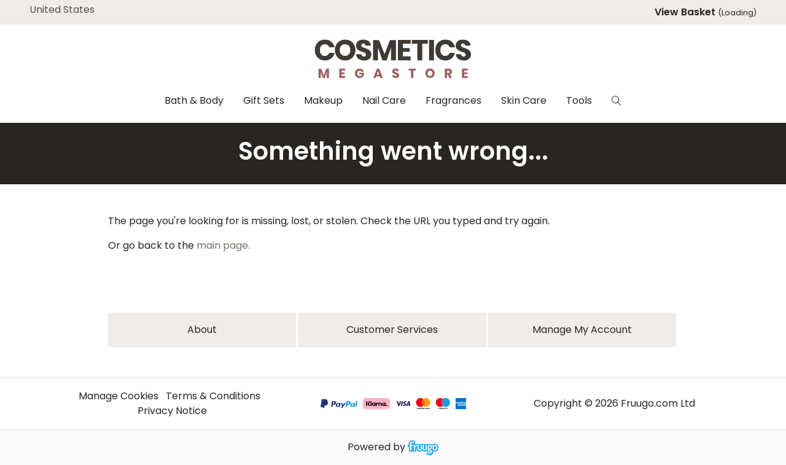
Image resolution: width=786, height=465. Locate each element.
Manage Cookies (118, 396)
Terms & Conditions (213, 396)
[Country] (81, 10)
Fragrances (453, 100)
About (202, 329)
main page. (223, 245)
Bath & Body (194, 100)
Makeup (323, 100)
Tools (579, 100)
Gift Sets (263, 100)
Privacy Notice (172, 411)
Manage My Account (582, 329)
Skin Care (524, 100)
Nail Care (384, 100)
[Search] (616, 101)
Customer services (392, 329)
